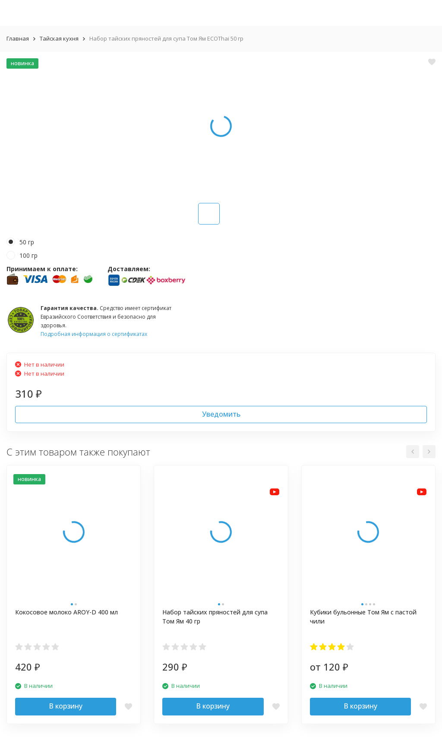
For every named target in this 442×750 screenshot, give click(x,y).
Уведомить (221, 414)
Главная (17, 38)
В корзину (65, 706)
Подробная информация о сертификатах (94, 334)
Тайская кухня (59, 38)
